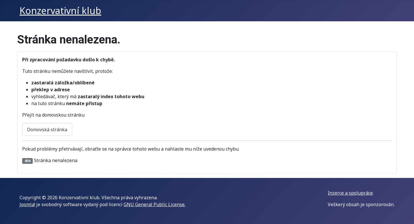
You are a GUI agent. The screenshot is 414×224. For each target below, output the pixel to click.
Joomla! (27, 204)
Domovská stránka (47, 129)
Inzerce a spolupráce (350, 193)
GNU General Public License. (154, 204)
